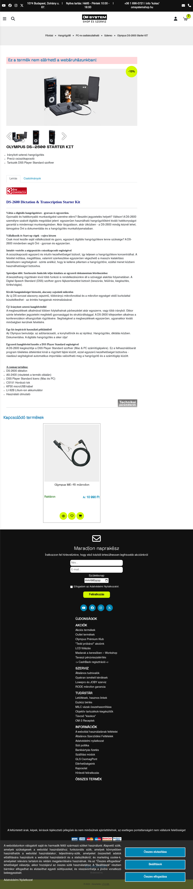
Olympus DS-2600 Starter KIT (132, 36)
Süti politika (82, 745)
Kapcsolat (81, 768)
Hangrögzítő (64, 36)
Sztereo (108, 36)
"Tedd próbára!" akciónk (89, 644)
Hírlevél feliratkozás (87, 773)
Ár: (84, 497)
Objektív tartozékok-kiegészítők (94, 711)
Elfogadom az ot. (96, 586)
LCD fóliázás (83, 648)
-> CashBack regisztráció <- (92, 662)
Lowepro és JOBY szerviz (90, 682)
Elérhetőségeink (85, 764)
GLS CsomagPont (86, 759)
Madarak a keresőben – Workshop (96, 653)
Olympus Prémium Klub (89, 639)
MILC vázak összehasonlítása (93, 707)
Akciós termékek (85, 630)
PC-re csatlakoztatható (87, 36)
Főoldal (49, 36)
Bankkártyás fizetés (87, 750)
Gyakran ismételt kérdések (91, 677)
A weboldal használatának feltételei (96, 732)
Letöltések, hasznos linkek (91, 698)
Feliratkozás (96, 594)
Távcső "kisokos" (85, 716)
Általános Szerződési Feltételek (94, 736)
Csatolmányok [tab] (32, 178)
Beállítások (155, 864)
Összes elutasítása (155, 852)
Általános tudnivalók (87, 673)
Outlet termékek (85, 634)
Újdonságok (86, 619)
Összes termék (88, 779)
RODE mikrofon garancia (90, 687)
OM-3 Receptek (84, 721)
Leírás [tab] (13, 178)
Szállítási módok (85, 754)
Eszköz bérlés (83, 702)
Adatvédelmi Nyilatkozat (103, 586)
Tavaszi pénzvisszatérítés (90, 657)
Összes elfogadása (155, 877)
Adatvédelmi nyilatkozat (89, 741)
